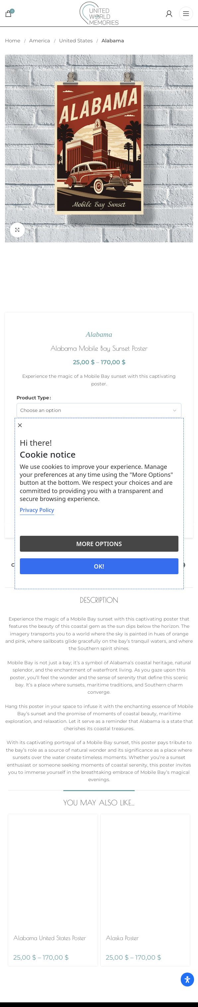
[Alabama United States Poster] (53, 872)
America (40, 40)
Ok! (99, 566)
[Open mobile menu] (186, 13)
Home (13, 40)
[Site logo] (99, 13)
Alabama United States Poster (49, 937)
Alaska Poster (122, 937)
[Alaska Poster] (145, 872)
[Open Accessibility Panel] (187, 979)
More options (99, 544)
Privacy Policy (37, 510)
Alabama (112, 40)
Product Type (33, 398)
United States (76, 40)
